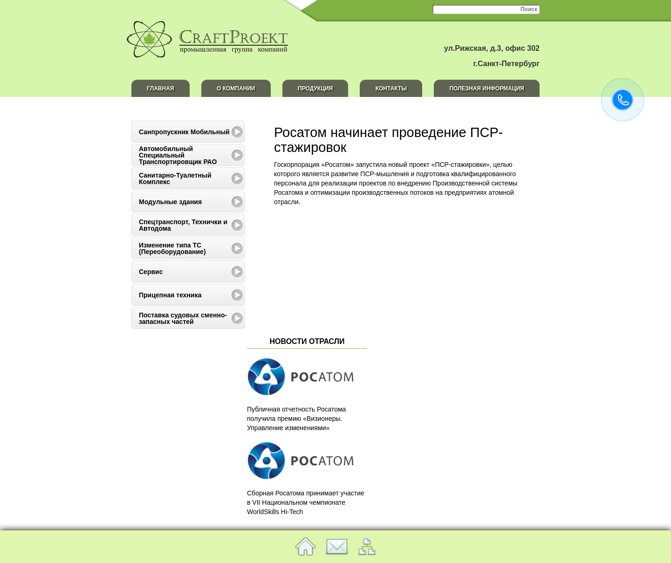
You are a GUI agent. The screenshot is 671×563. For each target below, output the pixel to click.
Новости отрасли (307, 341)
